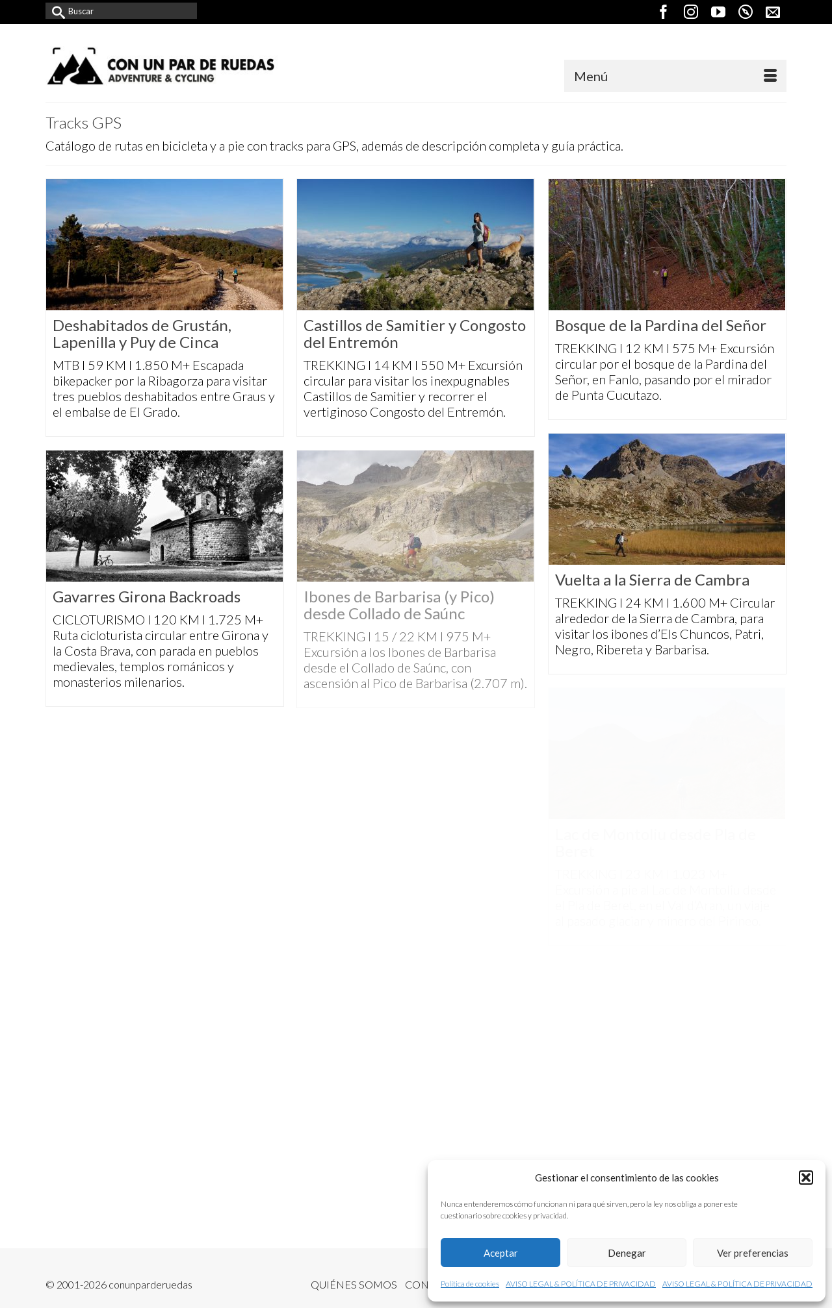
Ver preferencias (752, 1253)
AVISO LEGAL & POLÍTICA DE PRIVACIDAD (581, 1284)
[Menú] (675, 76)
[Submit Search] (55, 11)
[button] (806, 1177)
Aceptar (501, 1253)
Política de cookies (470, 1284)
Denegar (627, 1253)
